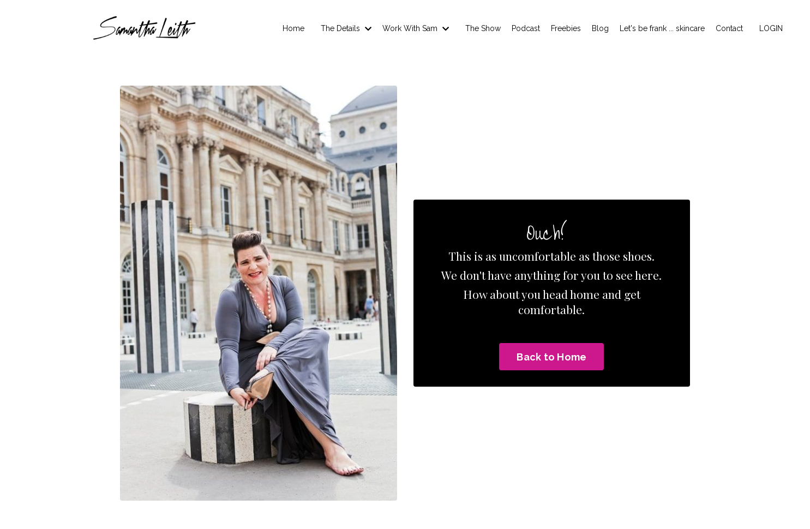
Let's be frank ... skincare (662, 28)
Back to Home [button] (551, 357)
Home (293, 28)
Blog (600, 28)
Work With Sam (415, 28)
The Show (483, 28)
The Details (346, 28)
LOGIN (771, 28)
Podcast (526, 28)
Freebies (566, 28)
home (584, 294)
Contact (729, 28)
